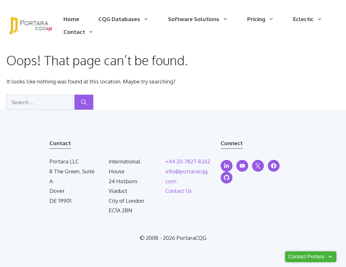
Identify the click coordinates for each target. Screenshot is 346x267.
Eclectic (312, 19)
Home (71, 19)
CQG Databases (128, 19)
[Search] (83, 102)
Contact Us (178, 190)
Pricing (265, 19)
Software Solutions (203, 19)
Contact (83, 32)
